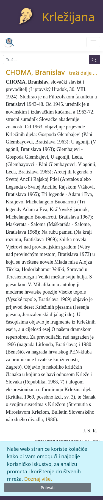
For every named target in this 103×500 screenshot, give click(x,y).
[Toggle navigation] (93, 42)
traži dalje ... (83, 73)
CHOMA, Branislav (35, 72)
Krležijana (68, 16)
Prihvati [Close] (47, 487)
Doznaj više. (38, 479)
